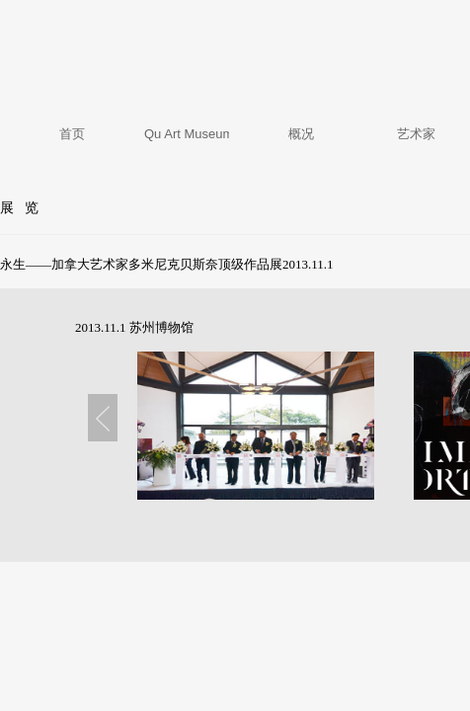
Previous (103, 417)
